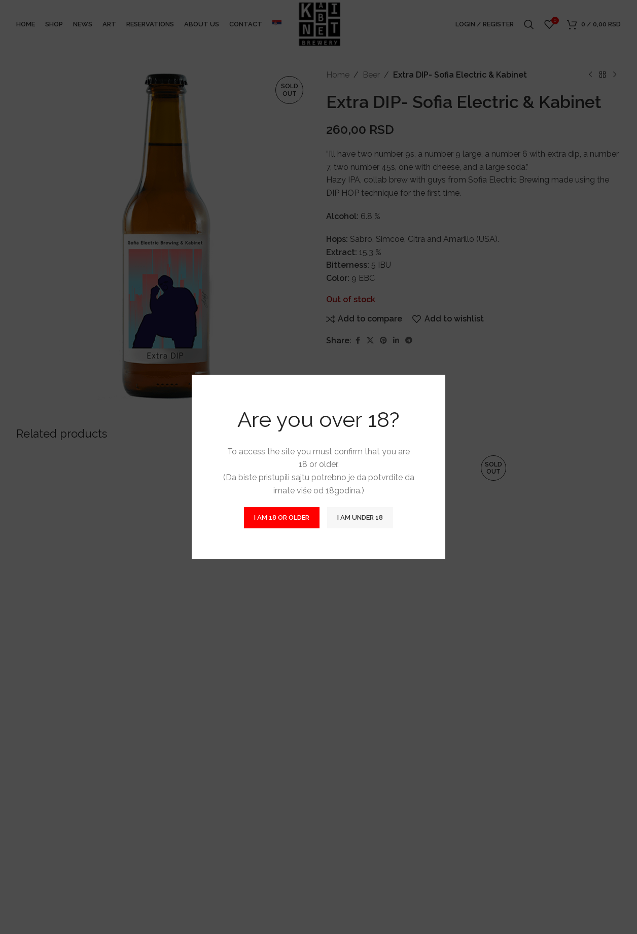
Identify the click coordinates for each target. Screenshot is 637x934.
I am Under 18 (360, 518)
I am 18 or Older (281, 518)
